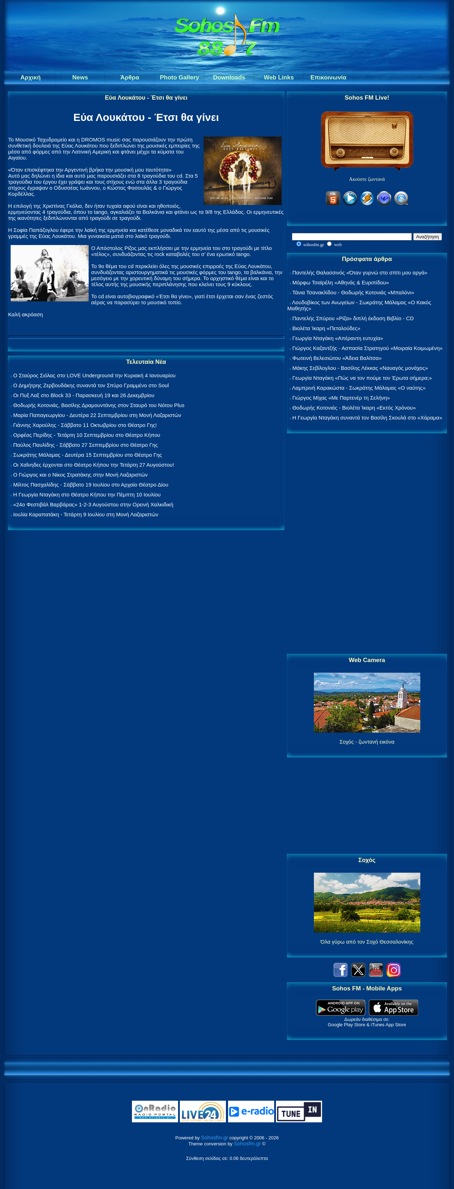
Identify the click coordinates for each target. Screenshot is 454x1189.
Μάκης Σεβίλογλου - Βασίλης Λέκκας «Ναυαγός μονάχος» (360, 368)
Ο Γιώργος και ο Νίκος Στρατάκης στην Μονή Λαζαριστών (80, 475)
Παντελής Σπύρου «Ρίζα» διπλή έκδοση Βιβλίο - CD (353, 318)
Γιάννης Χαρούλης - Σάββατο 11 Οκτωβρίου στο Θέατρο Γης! (85, 425)
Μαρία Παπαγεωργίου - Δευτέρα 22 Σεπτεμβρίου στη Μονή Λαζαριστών (97, 415)
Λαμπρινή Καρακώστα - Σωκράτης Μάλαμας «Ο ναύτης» (359, 388)
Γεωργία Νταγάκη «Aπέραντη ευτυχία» (337, 338)
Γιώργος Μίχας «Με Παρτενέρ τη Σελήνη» (341, 398)
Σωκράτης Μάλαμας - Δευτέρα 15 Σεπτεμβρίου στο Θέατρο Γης (87, 455)
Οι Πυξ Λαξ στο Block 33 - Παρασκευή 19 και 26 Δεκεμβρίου (83, 395)
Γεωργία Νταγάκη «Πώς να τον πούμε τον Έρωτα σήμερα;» (362, 378)
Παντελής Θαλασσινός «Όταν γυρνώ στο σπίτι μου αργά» (359, 273)
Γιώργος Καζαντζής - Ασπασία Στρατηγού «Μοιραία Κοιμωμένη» (367, 348)
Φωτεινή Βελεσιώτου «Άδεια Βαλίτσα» (337, 358)
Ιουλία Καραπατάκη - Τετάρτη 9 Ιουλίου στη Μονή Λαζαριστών (85, 514)
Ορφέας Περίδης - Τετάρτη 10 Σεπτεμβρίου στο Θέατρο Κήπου (86, 435)
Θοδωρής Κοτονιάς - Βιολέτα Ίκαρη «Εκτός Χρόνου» (354, 408)
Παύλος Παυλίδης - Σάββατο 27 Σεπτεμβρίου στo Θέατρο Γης (85, 445)
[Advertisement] (367, 544)
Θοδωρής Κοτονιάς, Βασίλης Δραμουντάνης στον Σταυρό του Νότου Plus (98, 405)
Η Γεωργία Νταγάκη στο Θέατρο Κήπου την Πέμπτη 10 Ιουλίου (87, 494)
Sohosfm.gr (214, 1137)
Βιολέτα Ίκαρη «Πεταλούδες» (326, 328)
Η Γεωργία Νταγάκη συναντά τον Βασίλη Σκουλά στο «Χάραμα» (367, 418)
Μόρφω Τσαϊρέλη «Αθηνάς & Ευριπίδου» (340, 282)
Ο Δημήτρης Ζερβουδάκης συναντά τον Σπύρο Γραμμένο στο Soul (91, 385)
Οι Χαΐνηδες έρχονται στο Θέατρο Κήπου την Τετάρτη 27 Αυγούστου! (93, 465)
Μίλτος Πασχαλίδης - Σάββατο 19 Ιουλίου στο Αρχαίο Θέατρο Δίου (90, 485)
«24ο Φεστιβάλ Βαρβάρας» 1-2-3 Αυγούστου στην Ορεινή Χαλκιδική (93, 504)
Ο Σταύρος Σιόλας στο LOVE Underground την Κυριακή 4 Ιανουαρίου (94, 375)
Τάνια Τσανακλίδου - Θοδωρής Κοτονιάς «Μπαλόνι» (353, 292)
